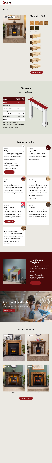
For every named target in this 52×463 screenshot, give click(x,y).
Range (6, 9)
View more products (26, 398)
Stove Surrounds (13, 9)
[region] (14, 109)
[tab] (13, 41)
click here (10, 243)
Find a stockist (35, 283)
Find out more (9, 172)
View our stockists (36, 72)
